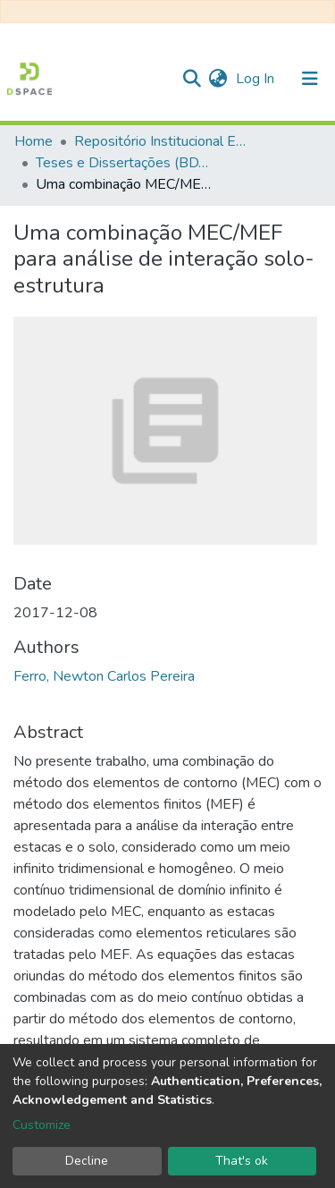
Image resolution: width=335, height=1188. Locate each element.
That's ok (241, 1160)
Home (33, 141)
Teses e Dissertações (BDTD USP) (125, 163)
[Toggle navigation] (310, 79)
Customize (42, 1124)
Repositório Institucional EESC (163, 141)
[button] (217, 78)
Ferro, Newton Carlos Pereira (104, 676)
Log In (257, 79)
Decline (86, 1160)
